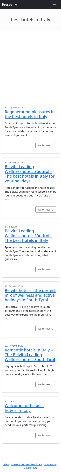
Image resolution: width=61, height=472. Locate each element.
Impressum (50, 464)
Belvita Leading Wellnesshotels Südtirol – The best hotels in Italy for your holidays (29, 173)
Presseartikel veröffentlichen (26, 464)
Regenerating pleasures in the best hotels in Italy (30, 114)
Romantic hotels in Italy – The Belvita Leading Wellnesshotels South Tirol (30, 354)
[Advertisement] (30, 63)
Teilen (6, 464)
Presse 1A (9, 4)
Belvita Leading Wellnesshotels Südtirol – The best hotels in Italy (28, 235)
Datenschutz (30, 467)
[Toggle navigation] (54, 4)
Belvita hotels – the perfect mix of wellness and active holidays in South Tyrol (30, 295)
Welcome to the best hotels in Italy (24, 408)
